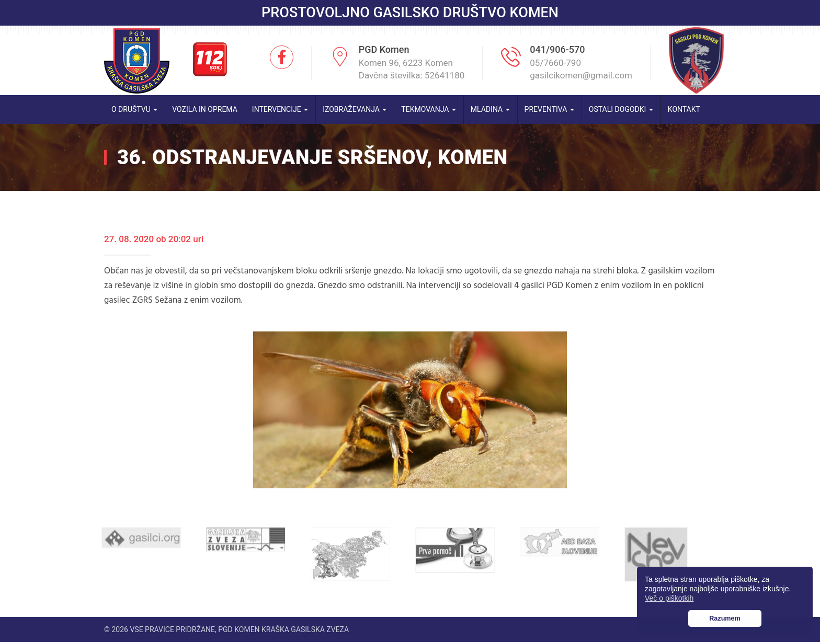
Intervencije (280, 109)
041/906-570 (557, 49)
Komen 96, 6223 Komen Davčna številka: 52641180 (412, 69)
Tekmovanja (428, 109)
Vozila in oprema (204, 109)
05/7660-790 (555, 63)
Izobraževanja (354, 109)
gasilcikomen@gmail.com (581, 75)
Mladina (490, 109)
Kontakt (684, 109)
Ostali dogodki (621, 109)
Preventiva (549, 109)
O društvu (134, 109)
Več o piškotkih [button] (669, 598)
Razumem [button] (725, 618)
